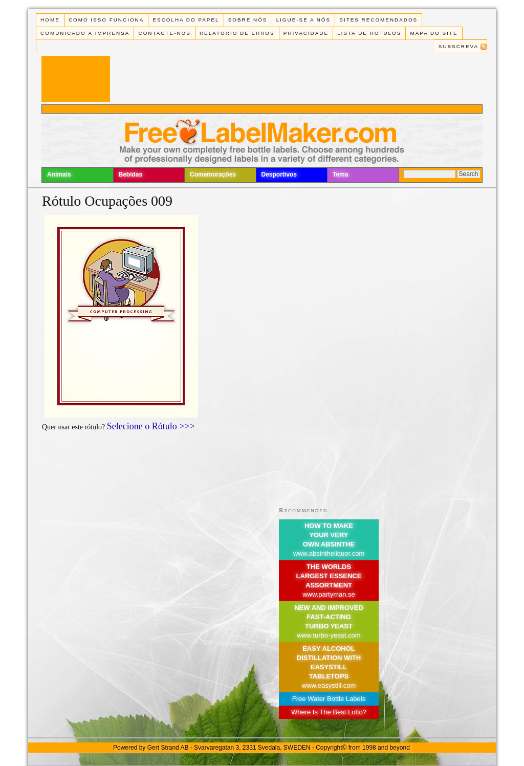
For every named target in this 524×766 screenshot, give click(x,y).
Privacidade (306, 33)
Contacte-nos (165, 33)
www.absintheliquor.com (328, 553)
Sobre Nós (248, 20)
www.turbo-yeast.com (328, 635)
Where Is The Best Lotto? (328, 712)
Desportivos (279, 174)
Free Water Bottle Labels (328, 699)
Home (50, 20)
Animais (59, 174)
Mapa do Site (434, 33)
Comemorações (213, 174)
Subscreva (458, 46)
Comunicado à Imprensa (84, 33)
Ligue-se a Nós (303, 20)
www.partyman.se (328, 594)
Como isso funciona (106, 20)
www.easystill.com (329, 685)
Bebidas (131, 174)
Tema (340, 174)
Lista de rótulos (369, 33)
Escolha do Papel (185, 20)
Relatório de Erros (237, 33)
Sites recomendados (378, 20)
